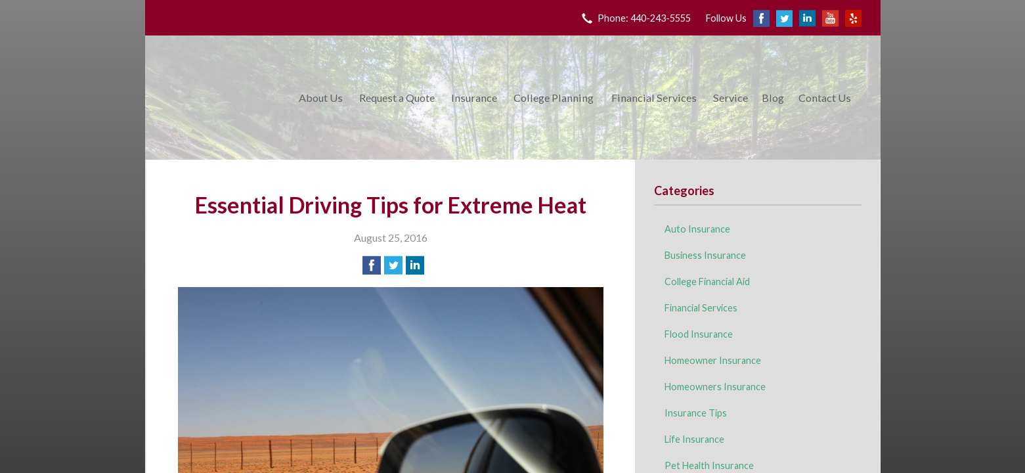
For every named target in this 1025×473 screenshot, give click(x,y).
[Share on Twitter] (393, 265)
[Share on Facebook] (371, 265)
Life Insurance (694, 439)
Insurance (474, 97)
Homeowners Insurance (715, 386)
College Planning (553, 97)
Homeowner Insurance (713, 360)
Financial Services (654, 97)
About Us (321, 97)
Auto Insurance (697, 229)
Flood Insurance (699, 334)
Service (730, 97)
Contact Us (824, 97)
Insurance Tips (696, 412)
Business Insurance (705, 255)
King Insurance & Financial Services (219, 97)
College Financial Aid (707, 281)
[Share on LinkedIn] (415, 265)
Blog (773, 97)
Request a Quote (397, 97)
